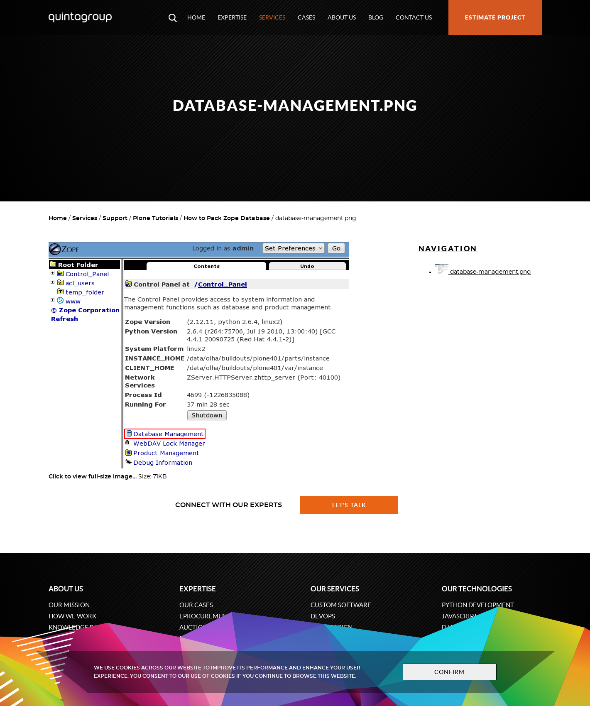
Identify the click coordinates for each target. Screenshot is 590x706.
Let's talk (349, 505)
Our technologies (477, 588)
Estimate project (495, 17)
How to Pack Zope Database (227, 218)
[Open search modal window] (172, 17)
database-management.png (483, 272)
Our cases (196, 604)
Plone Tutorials (155, 218)
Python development (478, 604)
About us (342, 17)
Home (196, 17)
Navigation (448, 248)
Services (272, 17)
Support (115, 218)
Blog (375, 17)
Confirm (449, 672)
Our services (335, 588)
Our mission (69, 604)
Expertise (232, 17)
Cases (306, 17)
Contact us (414, 17)
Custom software (341, 604)
